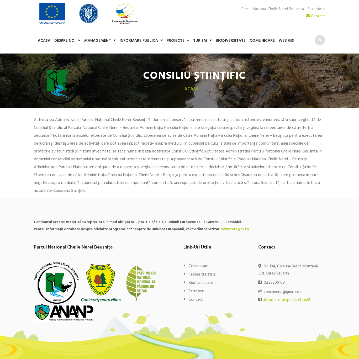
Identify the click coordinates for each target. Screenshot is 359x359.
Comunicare (262, 41)
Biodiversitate (231, 41)
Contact (315, 16)
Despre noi (65, 41)
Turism (200, 41)
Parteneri (196, 291)
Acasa (44, 41)
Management (97, 41)
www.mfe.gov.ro (235, 229)
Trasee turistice (202, 274)
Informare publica (139, 41)
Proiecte (175, 41)
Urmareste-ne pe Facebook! (286, 300)
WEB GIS (286, 41)
